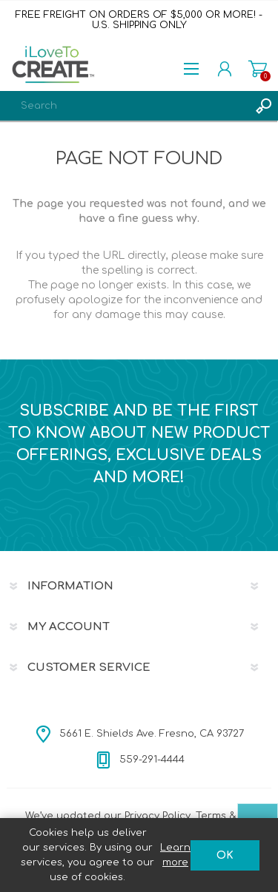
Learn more (175, 855)
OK (225, 855)
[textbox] (124, 106)
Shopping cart (257, 69)
